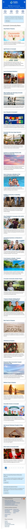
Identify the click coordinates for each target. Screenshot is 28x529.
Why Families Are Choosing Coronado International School (13, 93)
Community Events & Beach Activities (11, 505)
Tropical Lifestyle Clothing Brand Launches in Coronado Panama (12, 299)
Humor (6, 516)
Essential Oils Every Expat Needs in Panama (12, 133)
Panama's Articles (16, 510)
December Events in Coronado (11, 404)
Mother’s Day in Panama (10, 382)
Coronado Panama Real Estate (10, 501)
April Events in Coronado (10, 49)
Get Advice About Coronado (9, 524)
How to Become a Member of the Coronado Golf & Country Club (12, 175)
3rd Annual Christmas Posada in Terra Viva (13, 426)
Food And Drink (16, 511)
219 (6, 469)
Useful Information (8, 512)
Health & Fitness (7, 514)
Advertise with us (8, 523)
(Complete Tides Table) (16, 5)
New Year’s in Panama (9, 320)
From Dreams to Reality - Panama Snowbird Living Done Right (12, 259)
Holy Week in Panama (9, 28)
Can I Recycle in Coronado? (10, 112)
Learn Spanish (7, 511)
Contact (6, 521)
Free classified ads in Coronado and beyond (12, 502)
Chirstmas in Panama (9, 340)
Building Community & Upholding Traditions (12, 195)
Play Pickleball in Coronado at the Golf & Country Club (14, 217)
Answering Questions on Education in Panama (13, 238)
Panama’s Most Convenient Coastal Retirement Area (12, 362)
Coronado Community (8, 509)
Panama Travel (15, 509)
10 (22, 467)
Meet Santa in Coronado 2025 (11, 446)
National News (7, 510)
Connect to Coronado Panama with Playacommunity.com (12, 153)
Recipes (6, 515)
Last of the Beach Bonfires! (10, 71)
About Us (6, 522)
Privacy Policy (7, 525)
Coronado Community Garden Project (13, 278)
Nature (14, 512)
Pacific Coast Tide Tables (9, 500)
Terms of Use (7, 526)
